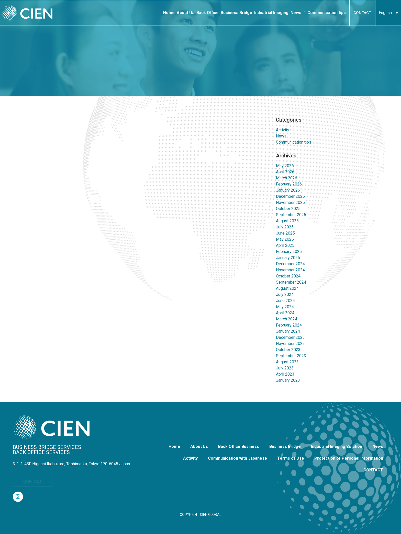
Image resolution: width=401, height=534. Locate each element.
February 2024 (289, 325)
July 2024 (285, 294)
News (298, 12)
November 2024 (290, 270)
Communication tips (326, 12)
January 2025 (288, 257)
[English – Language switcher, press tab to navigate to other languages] (388, 13)
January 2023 (288, 380)
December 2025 (290, 196)
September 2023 (291, 355)
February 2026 (289, 184)
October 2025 (288, 208)
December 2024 (290, 263)
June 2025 (285, 233)
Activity (282, 129)
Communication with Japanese (237, 458)
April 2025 (285, 245)
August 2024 (287, 288)
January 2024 (288, 331)
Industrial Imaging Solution (336, 446)
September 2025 (291, 214)
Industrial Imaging (271, 12)
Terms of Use (290, 458)
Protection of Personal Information (348, 458)
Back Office (207, 12)
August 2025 (287, 220)
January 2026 (288, 190)
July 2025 (285, 227)
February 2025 (289, 251)
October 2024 (288, 276)
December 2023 (290, 337)
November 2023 (290, 343)
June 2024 (285, 300)
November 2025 (290, 202)
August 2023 (287, 361)
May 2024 (285, 306)
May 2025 (285, 239)
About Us (185, 12)
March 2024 (286, 319)
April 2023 (285, 374)
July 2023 (285, 368)
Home (169, 12)
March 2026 (286, 178)
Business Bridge (236, 12)
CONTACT (373, 470)
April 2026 (285, 171)
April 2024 (285, 312)
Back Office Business (238, 446)
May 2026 (285, 165)
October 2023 (288, 349)
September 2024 (291, 282)
